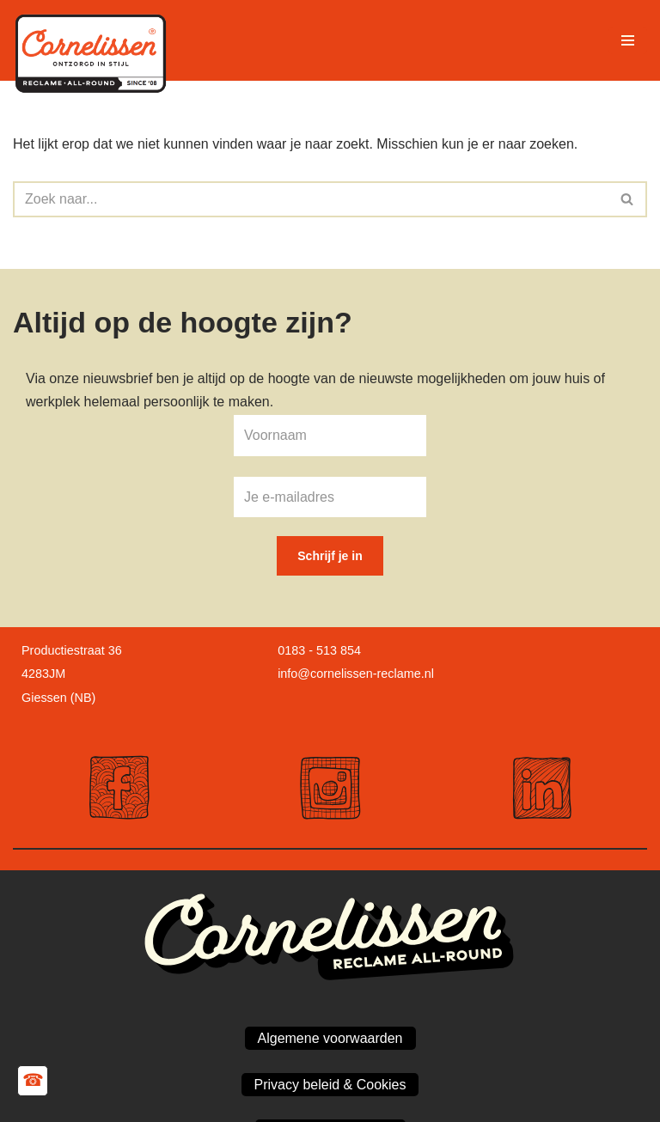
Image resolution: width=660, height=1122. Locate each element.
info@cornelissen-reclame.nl (356, 673)
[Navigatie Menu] (627, 40)
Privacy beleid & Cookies (330, 1084)
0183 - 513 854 (319, 650)
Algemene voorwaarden (330, 1038)
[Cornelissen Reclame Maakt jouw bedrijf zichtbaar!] (94, 40)
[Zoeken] (310, 199)
